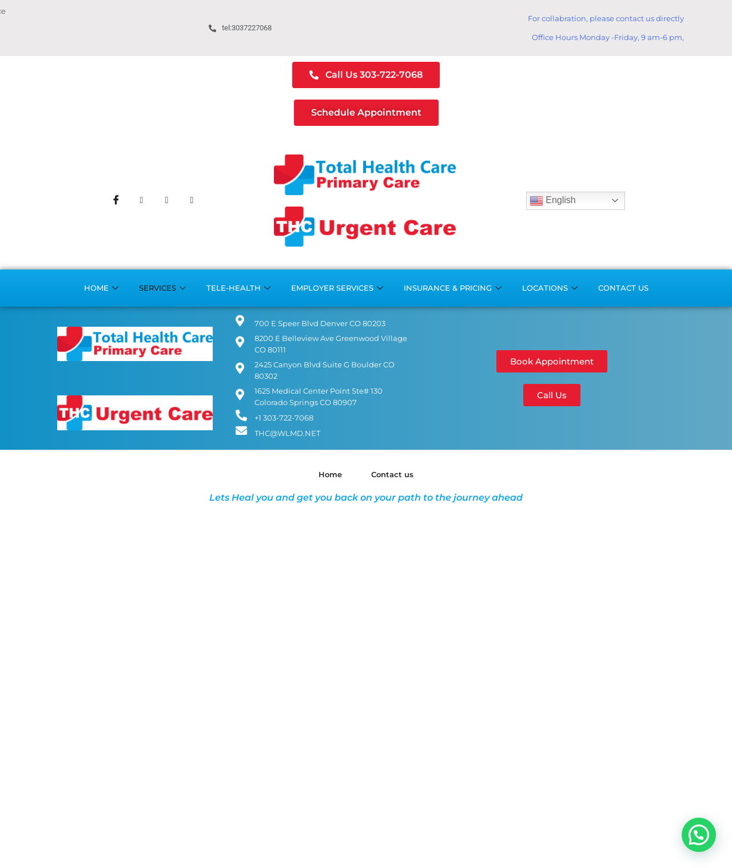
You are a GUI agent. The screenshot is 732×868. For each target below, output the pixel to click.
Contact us (623, 287)
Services (162, 288)
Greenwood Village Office (99, 11)
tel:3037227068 (240, 27)
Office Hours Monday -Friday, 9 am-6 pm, (608, 37)
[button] (699, 835)
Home (101, 288)
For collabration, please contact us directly (606, 18)
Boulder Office (78, 33)
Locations (550, 288)
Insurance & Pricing (453, 288)
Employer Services (337, 288)
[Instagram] (166, 200)
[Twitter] (141, 200)
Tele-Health (238, 288)
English (553, 201)
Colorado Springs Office (95, 45)
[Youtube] (191, 200)
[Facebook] (116, 200)
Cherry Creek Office (87, 22)
